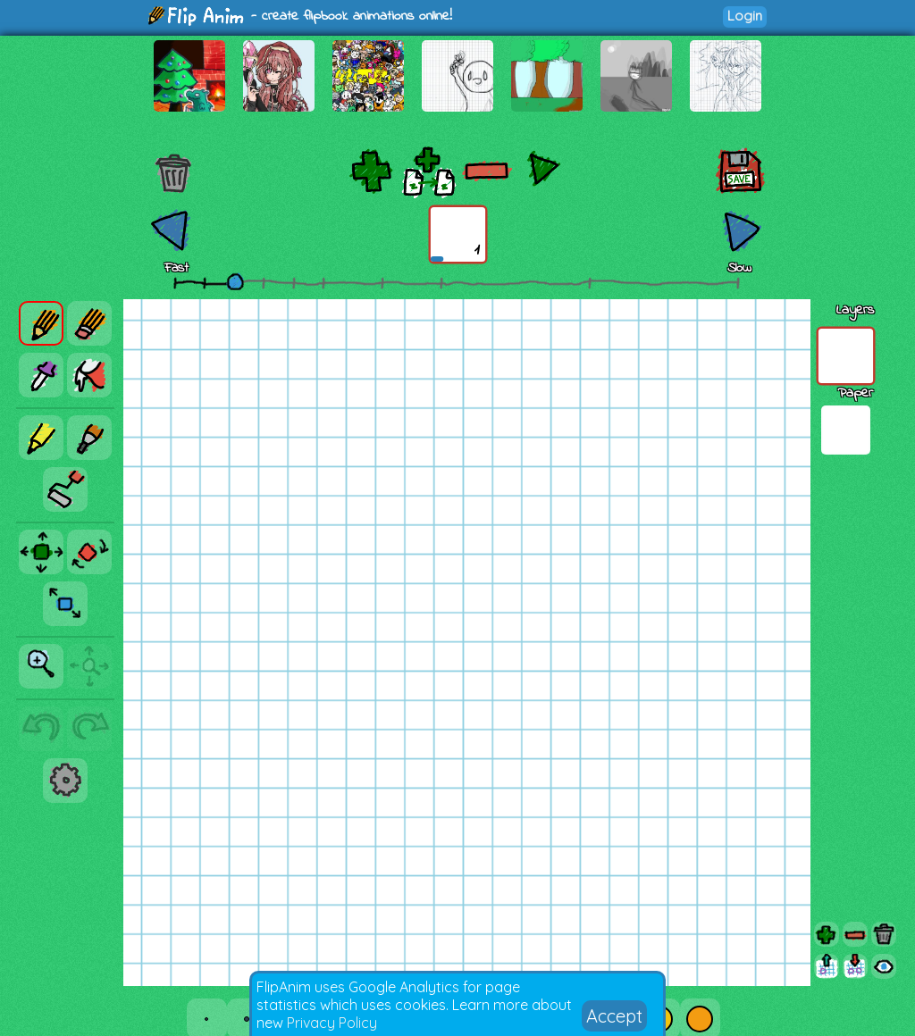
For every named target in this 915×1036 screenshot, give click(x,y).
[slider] (235, 281)
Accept (614, 1016)
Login (744, 15)
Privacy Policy (332, 1023)
